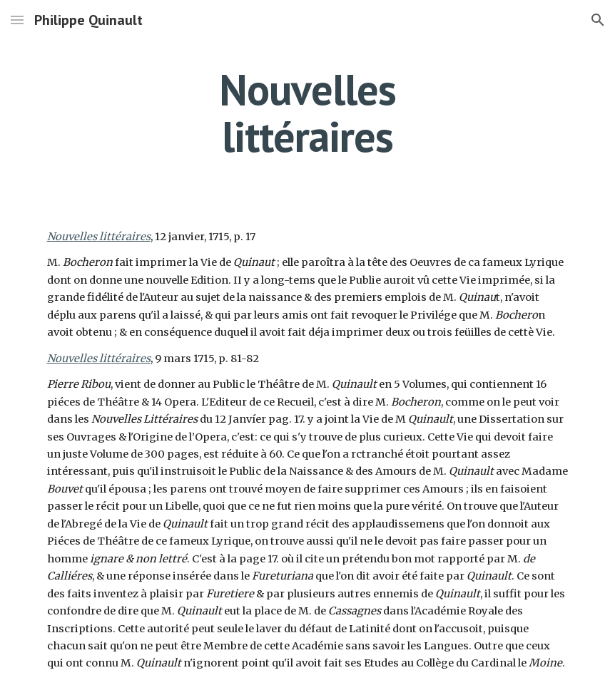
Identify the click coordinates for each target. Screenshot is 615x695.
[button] (17, 19)
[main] (307, 112)
